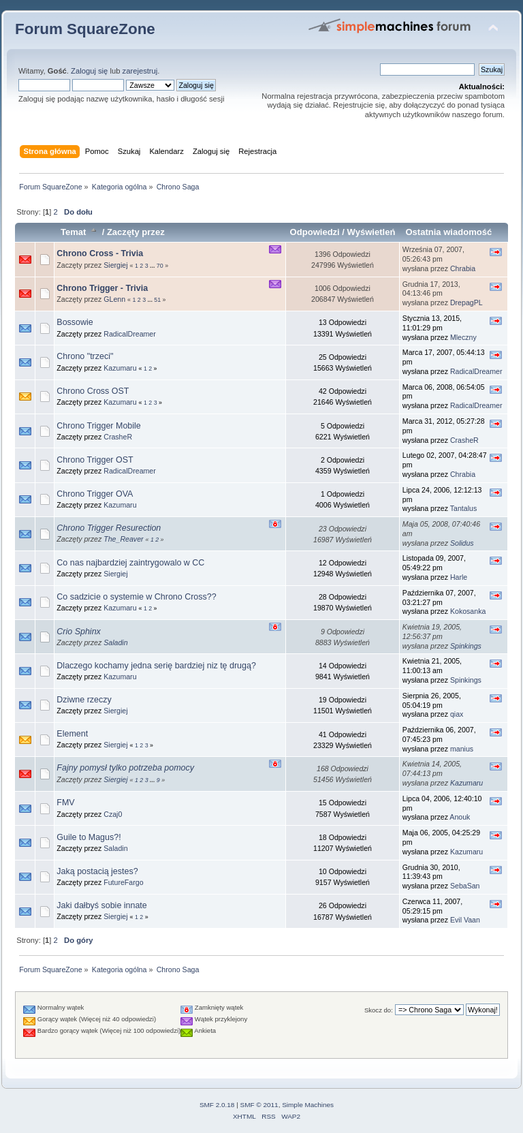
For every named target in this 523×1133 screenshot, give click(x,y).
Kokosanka (468, 611)
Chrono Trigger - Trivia (102, 288)
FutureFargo (123, 882)
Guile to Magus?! (89, 837)
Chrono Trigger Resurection (109, 528)
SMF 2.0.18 (217, 1104)
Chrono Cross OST (93, 391)
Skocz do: (378, 1010)
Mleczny (463, 337)
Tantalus (463, 508)
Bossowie (75, 322)
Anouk (459, 817)
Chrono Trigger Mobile (98, 426)
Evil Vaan (465, 920)
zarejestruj (140, 71)
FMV (65, 802)
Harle (458, 577)
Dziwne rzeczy (84, 699)
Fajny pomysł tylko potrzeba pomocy (125, 768)
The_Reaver (123, 539)
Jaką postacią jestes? (97, 871)
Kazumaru (120, 368)
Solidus (462, 543)
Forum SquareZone (85, 28)
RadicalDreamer (130, 334)
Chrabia (462, 268)
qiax (456, 714)
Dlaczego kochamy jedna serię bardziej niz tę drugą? (156, 665)
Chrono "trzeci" (85, 356)
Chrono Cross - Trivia (100, 253)
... (153, 265)
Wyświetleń (371, 232)
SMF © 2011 (259, 1104)
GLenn (114, 299)
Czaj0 (113, 814)
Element (72, 734)
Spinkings (465, 646)
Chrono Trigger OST (95, 460)
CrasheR (118, 437)
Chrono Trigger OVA (95, 494)
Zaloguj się (89, 71)
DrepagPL (466, 302)
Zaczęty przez (136, 232)
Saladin (115, 642)
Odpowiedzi (315, 232)
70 (160, 265)
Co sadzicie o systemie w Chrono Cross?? (136, 597)
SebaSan (465, 886)
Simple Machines (308, 1104)
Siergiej (115, 265)
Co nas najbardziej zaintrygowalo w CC (130, 563)
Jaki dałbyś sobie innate (101, 905)
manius (461, 749)
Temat (80, 232)
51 (157, 299)
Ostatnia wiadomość (448, 232)
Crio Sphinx (78, 631)
